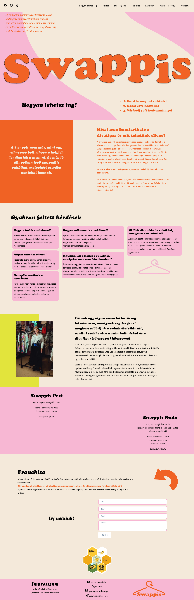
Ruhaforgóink (120, 6)
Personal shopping (168, 6)
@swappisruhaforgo (98, 596)
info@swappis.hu (98, 582)
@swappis (97, 586)
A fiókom (185, 6)
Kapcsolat (149, 6)
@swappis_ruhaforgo (98, 591)
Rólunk (106, 6)
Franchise (136, 6)
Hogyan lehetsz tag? (88, 6)
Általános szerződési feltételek (44, 593)
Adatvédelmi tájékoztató (45, 589)
